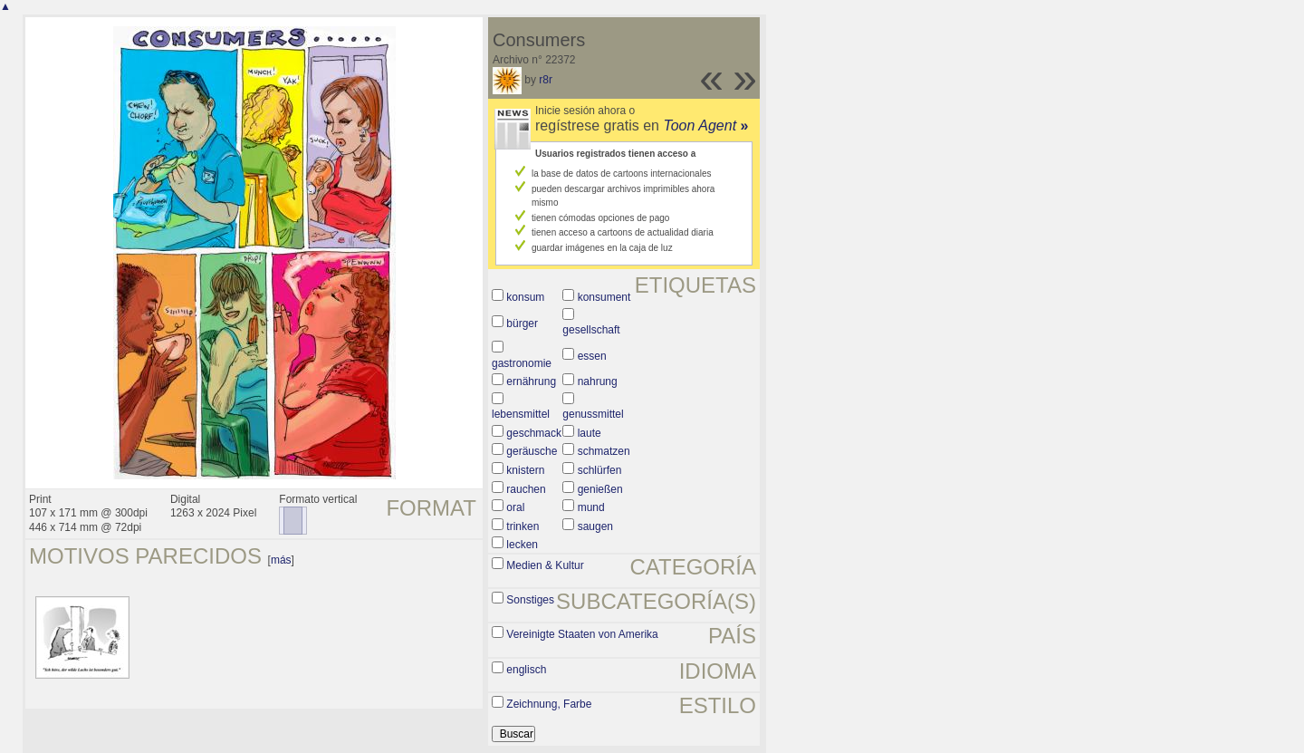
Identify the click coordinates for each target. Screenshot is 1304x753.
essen (592, 356)
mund (591, 507)
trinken (522, 526)
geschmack (533, 433)
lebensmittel (521, 414)
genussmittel (592, 414)
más (281, 560)
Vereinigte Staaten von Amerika (581, 634)
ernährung (531, 381)
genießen (600, 489)
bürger (522, 323)
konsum (525, 297)
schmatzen (604, 451)
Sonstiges (530, 600)
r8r (545, 79)
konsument (604, 297)
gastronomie (521, 363)
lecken (522, 544)
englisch (526, 669)
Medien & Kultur (544, 565)
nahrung (598, 381)
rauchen (525, 489)
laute (589, 433)
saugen (595, 526)
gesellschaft (590, 329)
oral (515, 507)
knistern (525, 470)
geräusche (531, 451)
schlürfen (600, 470)
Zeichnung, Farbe (548, 704)
